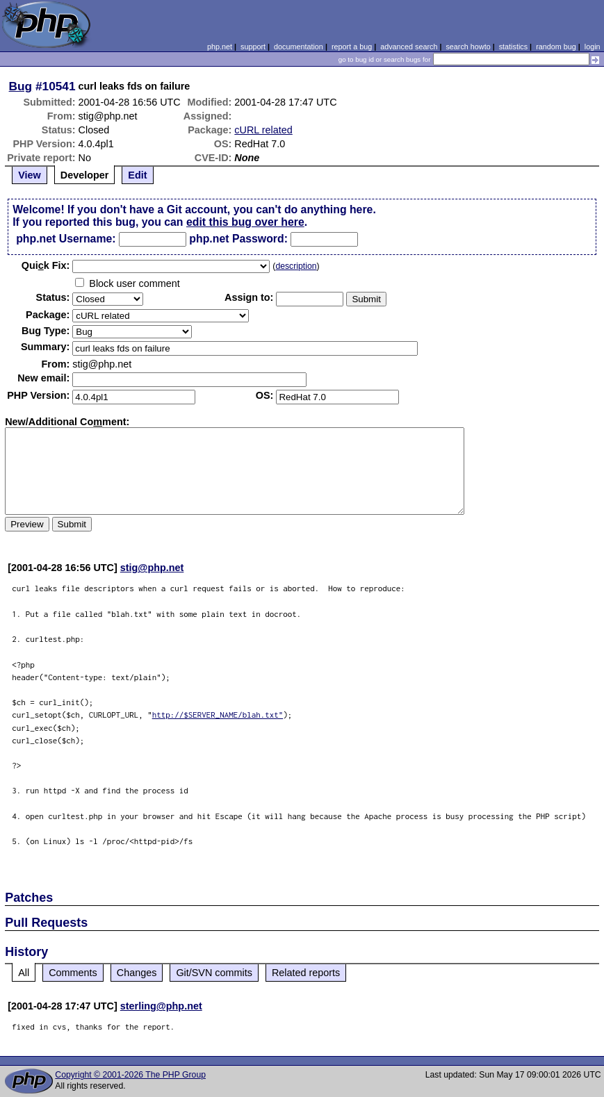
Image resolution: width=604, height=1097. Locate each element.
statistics (513, 46)
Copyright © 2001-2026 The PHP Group (130, 1075)
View (29, 175)
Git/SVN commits (214, 972)
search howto (468, 46)
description (295, 266)
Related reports (306, 972)
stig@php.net (152, 567)
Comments (73, 972)
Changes (137, 972)
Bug (21, 86)
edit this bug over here (245, 222)
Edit (137, 175)
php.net (219, 46)
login (593, 46)
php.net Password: (238, 239)
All (23, 972)
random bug (556, 46)
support (253, 46)
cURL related (263, 129)
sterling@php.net (161, 1006)
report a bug (352, 46)
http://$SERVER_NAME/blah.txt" (218, 714)
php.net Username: (65, 239)
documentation (298, 46)
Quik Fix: (46, 265)
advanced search (408, 46)
